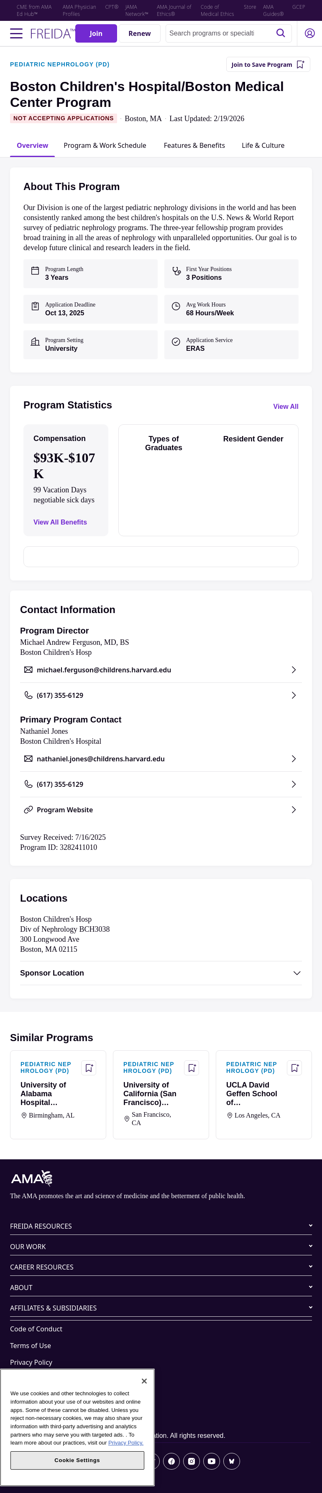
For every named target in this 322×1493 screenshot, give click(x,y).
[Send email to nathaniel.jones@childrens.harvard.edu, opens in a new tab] (161, 759)
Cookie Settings (34, 1412)
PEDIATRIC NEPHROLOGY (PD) (60, 64)
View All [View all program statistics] (286, 406)
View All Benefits (60, 522)
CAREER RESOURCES (42, 1267)
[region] (77, 1427)
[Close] (144, 1381)
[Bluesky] (231, 1461)
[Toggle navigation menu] (16, 33)
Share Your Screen (38, 1395)
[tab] (32, 145)
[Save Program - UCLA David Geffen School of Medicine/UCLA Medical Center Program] (294, 1067)
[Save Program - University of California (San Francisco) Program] (191, 1067)
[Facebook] (171, 1461)
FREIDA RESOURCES (41, 1226)
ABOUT (21, 1287)
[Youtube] (211, 1461)
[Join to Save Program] (268, 64)
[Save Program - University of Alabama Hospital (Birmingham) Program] (88, 1067)
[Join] (96, 33)
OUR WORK (28, 1246)
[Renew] (140, 33)
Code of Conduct (36, 1328)
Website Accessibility (42, 1379)
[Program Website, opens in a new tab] (161, 810)
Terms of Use (30, 1345)
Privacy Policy (31, 1362)
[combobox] (228, 33)
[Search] (280, 33)
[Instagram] (191, 1461)
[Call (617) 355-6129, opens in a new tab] (161, 695)
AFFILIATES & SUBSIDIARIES (53, 1308)
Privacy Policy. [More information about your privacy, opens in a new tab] (125, 1443)
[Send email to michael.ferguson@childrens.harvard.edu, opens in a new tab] (161, 670)
